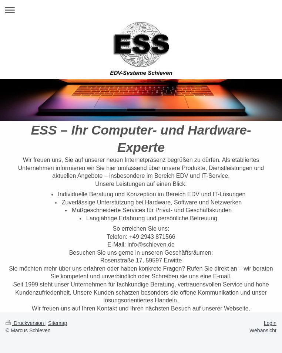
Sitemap (57, 323)
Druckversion (25, 323)
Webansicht (262, 330)
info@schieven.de (150, 244)
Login (270, 323)
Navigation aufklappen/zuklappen (141, 10)
